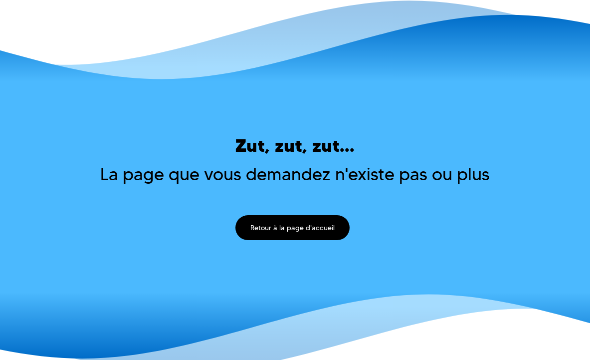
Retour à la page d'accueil (292, 227)
